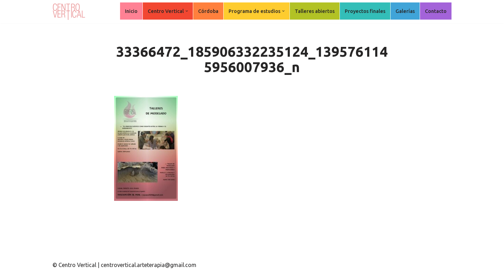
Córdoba (208, 11)
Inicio (131, 11)
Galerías (405, 11)
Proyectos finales (365, 11)
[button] (187, 11)
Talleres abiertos (315, 11)
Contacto (436, 11)
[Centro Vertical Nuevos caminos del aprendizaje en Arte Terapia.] (70, 11)
